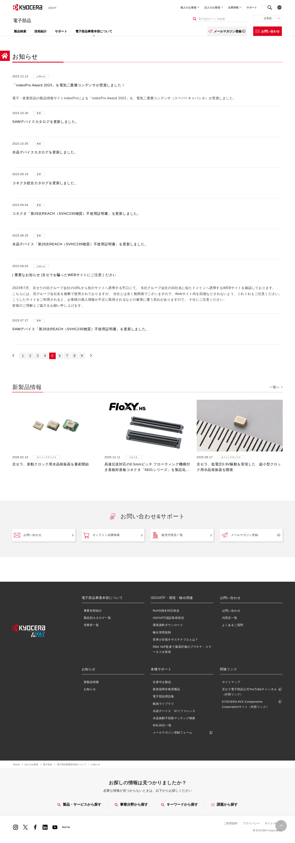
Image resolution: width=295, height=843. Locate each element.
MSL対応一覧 (162, 725)
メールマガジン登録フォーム (183, 732)
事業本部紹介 (93, 610)
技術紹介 (40, 31)
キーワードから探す (179, 804)
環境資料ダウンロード (168, 625)
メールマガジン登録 (227, 31)
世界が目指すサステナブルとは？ (175, 639)
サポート (251, 7)
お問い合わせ (267, 31)
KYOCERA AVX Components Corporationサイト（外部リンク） (252, 704)
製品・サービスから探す (79, 804)
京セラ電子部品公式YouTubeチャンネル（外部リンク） (252, 692)
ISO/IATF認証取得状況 (168, 617)
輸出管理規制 (162, 632)
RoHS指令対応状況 (166, 610)
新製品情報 (91, 682)
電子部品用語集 (163, 696)
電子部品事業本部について (93, 31)
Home (16, 764)
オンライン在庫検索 (101, 535)
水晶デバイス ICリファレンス (174, 711)
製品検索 (20, 31)
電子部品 (47, 764)
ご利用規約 (230, 823)
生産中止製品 (162, 682)
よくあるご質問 (232, 625)
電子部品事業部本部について (71, 764)
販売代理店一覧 (167, 535)
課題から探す (224, 804)
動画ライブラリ (163, 703)
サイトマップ (231, 682)
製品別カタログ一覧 (97, 617)
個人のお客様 (188, 7)
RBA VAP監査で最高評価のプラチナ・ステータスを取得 (182, 649)
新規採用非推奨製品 (166, 689)
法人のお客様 (212, 7)
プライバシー (251, 823)
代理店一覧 (229, 617)
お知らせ (90, 689)
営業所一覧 (91, 625)
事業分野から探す (131, 804)
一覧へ (274, 387)
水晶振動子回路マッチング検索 (174, 718)
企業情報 (233, 7)
